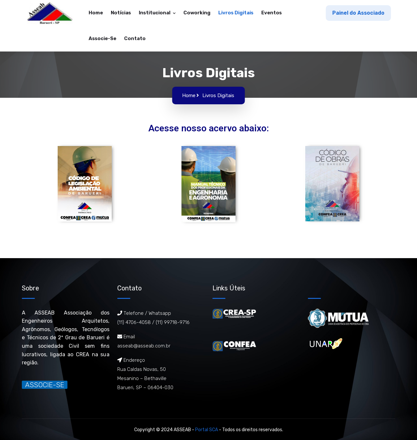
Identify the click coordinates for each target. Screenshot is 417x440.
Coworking (196, 13)
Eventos (271, 13)
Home (96, 13)
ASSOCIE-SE (44, 385)
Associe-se (102, 38)
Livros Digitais (235, 13)
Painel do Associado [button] (358, 13)
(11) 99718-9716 (173, 322)
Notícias (121, 13)
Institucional (155, 13)
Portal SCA (206, 430)
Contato (135, 38)
